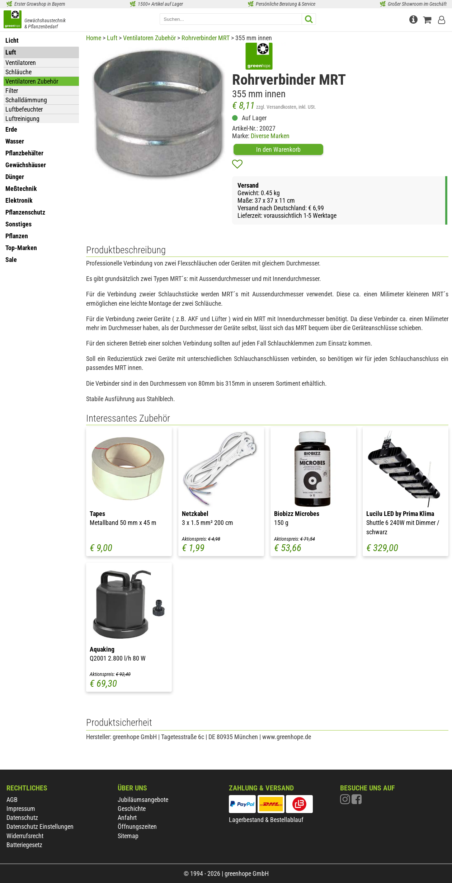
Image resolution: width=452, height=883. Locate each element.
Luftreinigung (22, 118)
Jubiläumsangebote (143, 799)
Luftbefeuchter (24, 109)
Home (93, 38)
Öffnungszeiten (137, 826)
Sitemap (128, 836)
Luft (112, 38)
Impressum (20, 808)
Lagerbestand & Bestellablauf (266, 819)
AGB (12, 799)
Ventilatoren (20, 62)
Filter (11, 90)
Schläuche (18, 72)
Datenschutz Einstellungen (40, 826)
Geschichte (132, 808)
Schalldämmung (26, 100)
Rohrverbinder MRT (206, 38)
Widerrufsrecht (24, 836)
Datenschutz (22, 817)
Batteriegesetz (24, 845)
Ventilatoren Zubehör (31, 81)
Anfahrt (127, 817)
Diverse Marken (270, 136)
